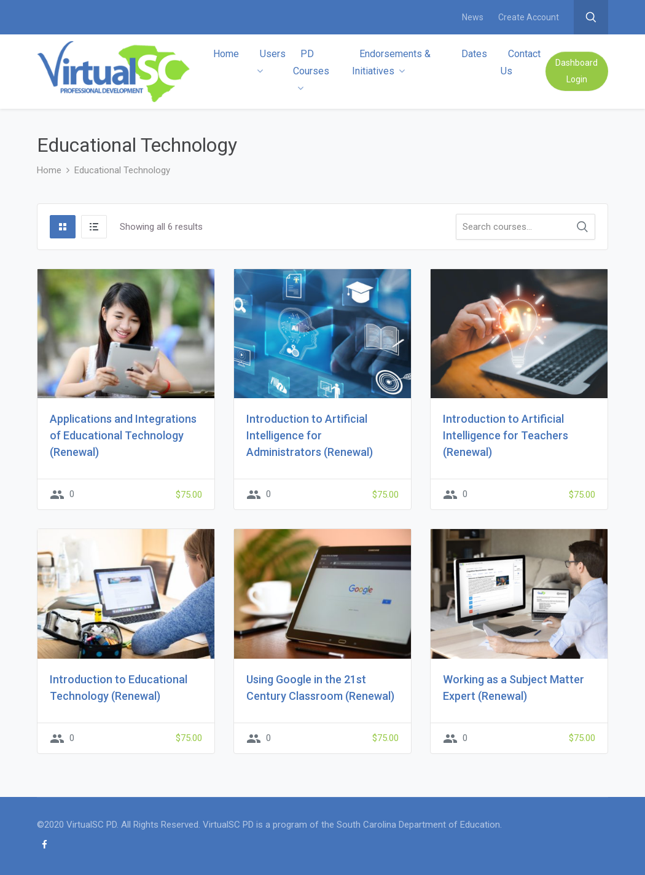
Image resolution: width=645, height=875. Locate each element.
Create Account (528, 17)
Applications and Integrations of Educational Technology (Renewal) (123, 435)
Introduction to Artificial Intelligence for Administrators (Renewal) (309, 435)
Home (226, 54)
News (472, 17)
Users (271, 62)
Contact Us (521, 62)
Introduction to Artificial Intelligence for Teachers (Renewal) (505, 435)
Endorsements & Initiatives (391, 62)
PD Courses (311, 70)
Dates (474, 54)
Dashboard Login (576, 71)
